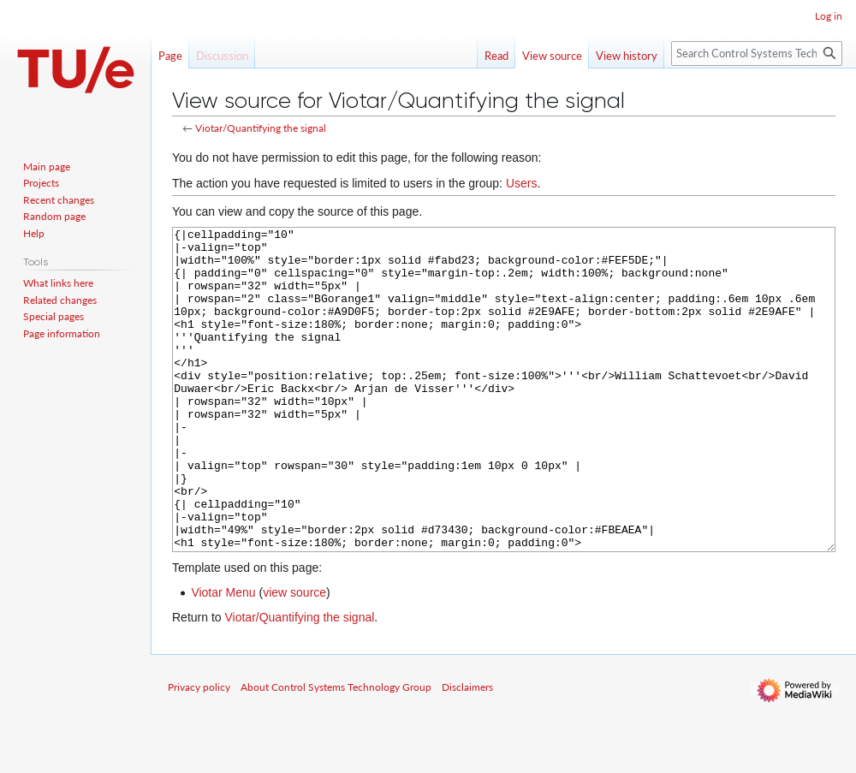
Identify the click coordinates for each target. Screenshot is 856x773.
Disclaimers (467, 751)
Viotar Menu (223, 656)
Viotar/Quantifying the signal (260, 128)
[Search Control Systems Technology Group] (756, 53)
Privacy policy (199, 751)
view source (294, 656)
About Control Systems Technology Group (336, 751)
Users (522, 183)
